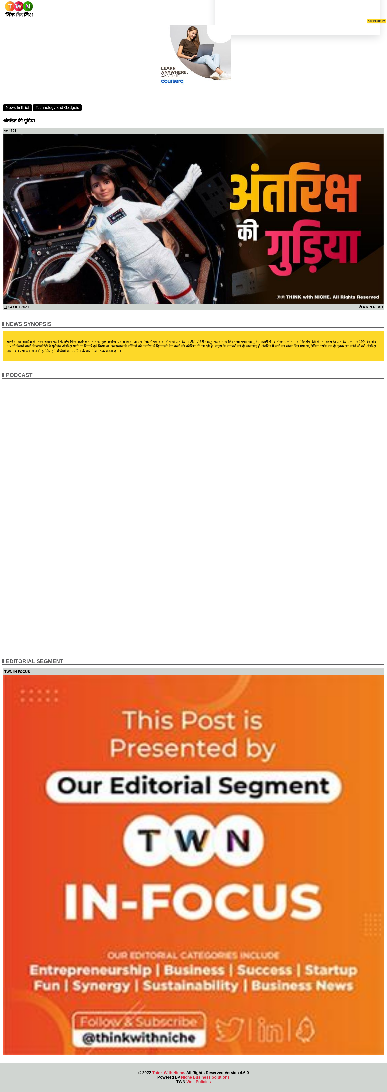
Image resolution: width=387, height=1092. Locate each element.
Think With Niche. (168, 1073)
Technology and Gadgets (57, 108)
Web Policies (198, 1082)
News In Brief (17, 108)
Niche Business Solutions (205, 1077)
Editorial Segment (34, 661)
